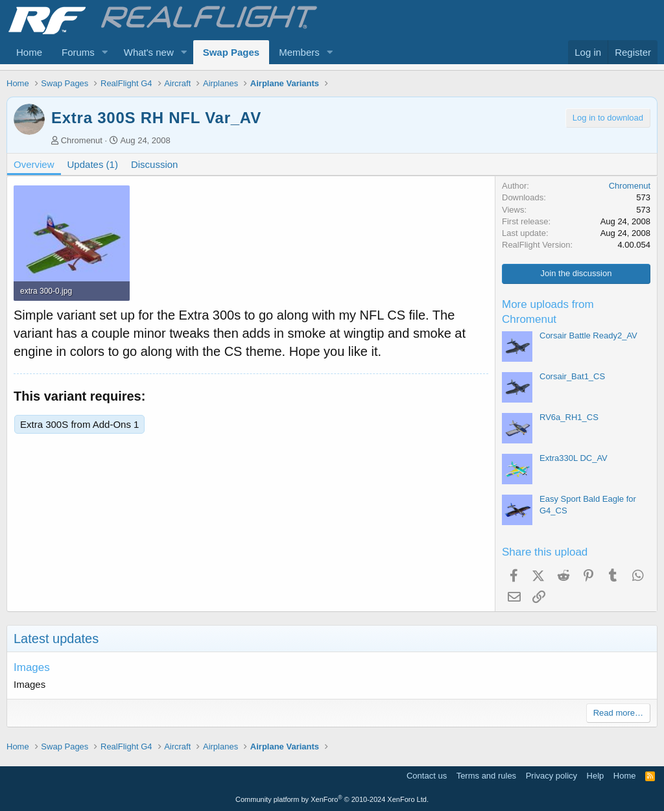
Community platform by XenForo (332, 799)
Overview (34, 164)
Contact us (427, 776)
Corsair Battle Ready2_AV (588, 335)
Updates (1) (92, 164)
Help (595, 776)
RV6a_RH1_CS (569, 417)
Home (29, 52)
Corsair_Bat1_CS (572, 376)
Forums (78, 52)
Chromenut (81, 140)
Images (32, 667)
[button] (105, 52)
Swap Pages (231, 52)
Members (299, 52)
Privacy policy (551, 776)
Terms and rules (486, 776)
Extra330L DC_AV (574, 458)
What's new (149, 52)
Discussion (154, 164)
